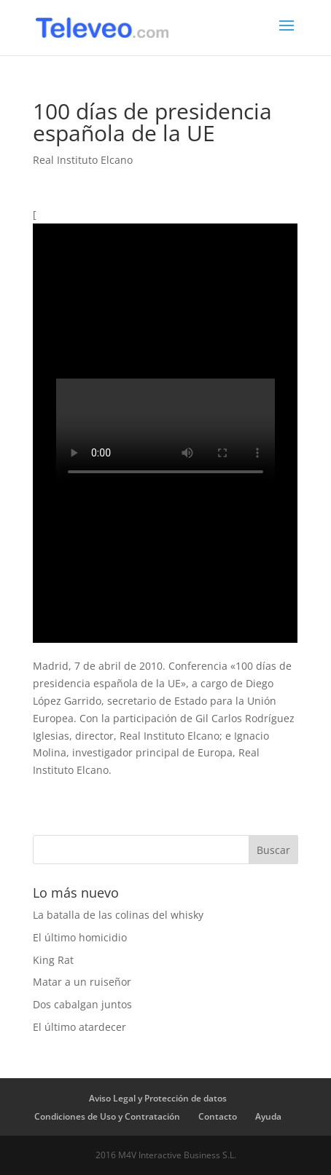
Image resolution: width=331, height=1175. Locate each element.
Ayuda (268, 1116)
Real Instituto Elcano (83, 160)
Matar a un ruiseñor (82, 982)
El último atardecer (79, 1027)
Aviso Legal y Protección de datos (158, 1098)
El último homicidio (80, 937)
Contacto (217, 1116)
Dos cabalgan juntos (82, 1004)
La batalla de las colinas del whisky (118, 915)
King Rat (53, 960)
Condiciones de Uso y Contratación (107, 1116)
